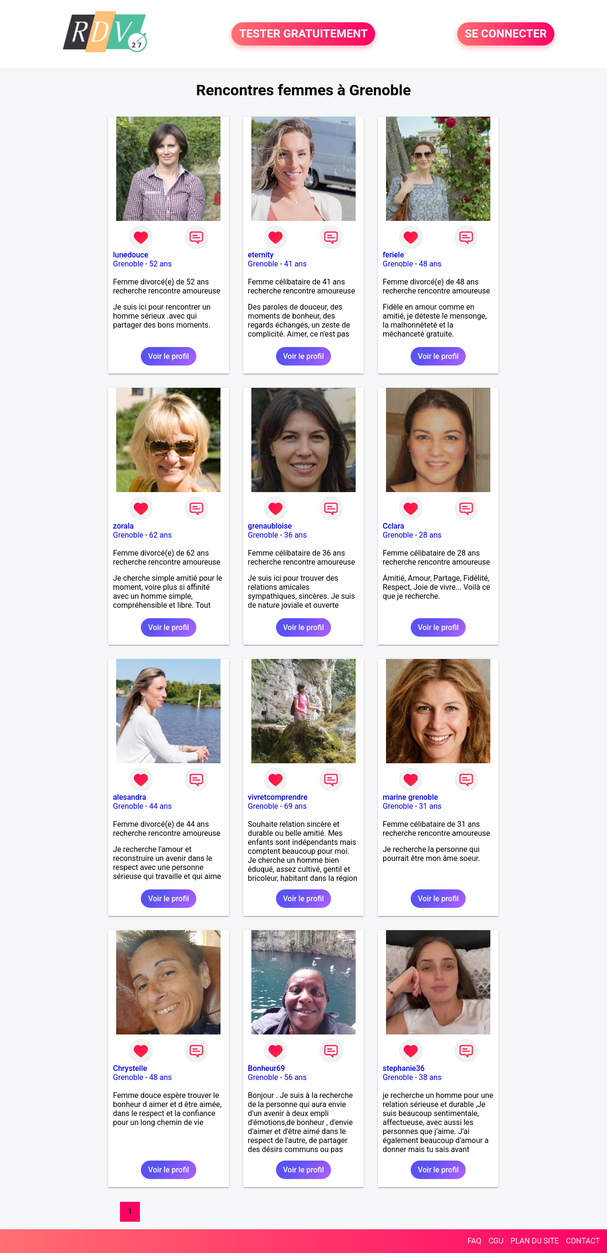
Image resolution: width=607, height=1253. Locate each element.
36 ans (295, 535)
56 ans (295, 1077)
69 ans (295, 806)
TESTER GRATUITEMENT (303, 34)
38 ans (430, 1077)
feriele (393, 254)
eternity (261, 254)
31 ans (430, 806)
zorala (123, 525)
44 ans (160, 806)
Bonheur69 (266, 1068)
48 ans (430, 263)
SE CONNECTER (506, 34)
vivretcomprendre (278, 797)
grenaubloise (270, 525)
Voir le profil (168, 356)
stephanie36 (403, 1068)
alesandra (129, 797)
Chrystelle (130, 1068)
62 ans (160, 535)
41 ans (295, 263)
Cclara (394, 525)
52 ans (160, 263)
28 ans (430, 535)
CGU (496, 1240)
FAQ (474, 1240)
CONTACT (583, 1240)
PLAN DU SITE (535, 1240)
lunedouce (130, 254)
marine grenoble (410, 797)
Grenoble (128, 263)
